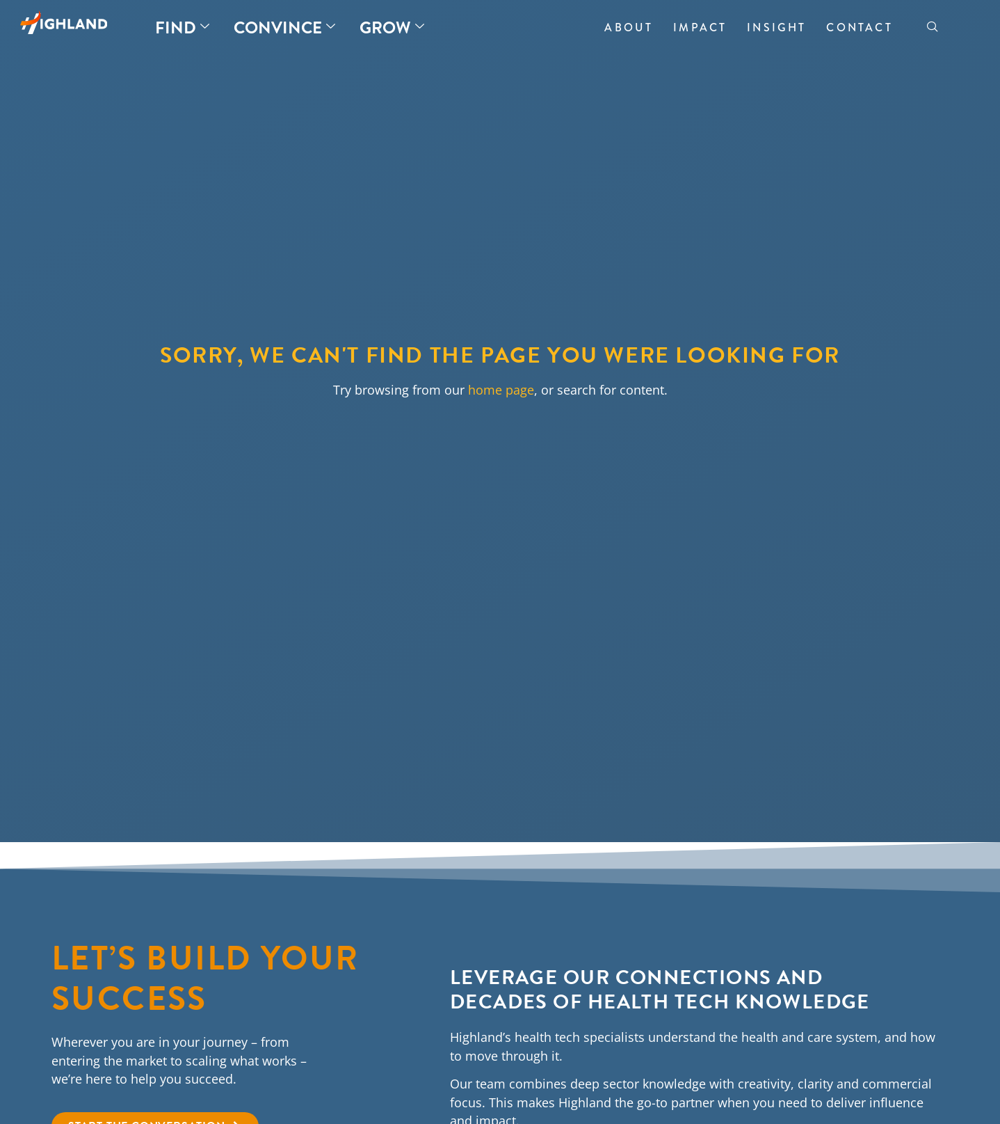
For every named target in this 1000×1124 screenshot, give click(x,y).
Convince (284, 27)
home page (501, 389)
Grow (392, 27)
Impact (700, 27)
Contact (859, 27)
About (628, 27)
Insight (776, 27)
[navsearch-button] (932, 28)
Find (182, 27)
